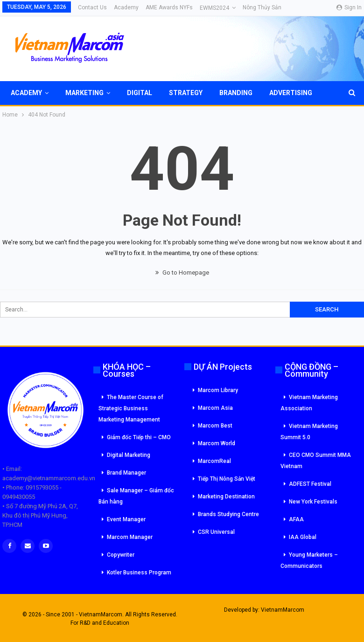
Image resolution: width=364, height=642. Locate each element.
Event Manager (126, 519)
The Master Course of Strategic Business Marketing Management (130, 408)
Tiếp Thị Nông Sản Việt (226, 479)
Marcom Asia (215, 408)
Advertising (290, 93)
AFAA (296, 519)
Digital (139, 93)
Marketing (84, 93)
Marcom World (216, 443)
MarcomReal (214, 461)
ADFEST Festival (310, 484)
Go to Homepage (182, 272)
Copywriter (120, 555)
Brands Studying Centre (228, 514)
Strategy (186, 93)
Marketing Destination (226, 496)
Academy (126, 7)
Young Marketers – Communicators (309, 560)
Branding (235, 93)
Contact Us (92, 7)
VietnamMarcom (282, 610)
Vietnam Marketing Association (309, 403)
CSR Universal (216, 532)
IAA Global (302, 537)
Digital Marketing (128, 455)
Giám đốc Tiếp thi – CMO (139, 437)
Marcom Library (218, 390)
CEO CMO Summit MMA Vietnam (315, 460)
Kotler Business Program (139, 572)
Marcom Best (215, 425)
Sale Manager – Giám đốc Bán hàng (136, 496)
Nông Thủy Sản (262, 7)
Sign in (349, 7)
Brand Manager (126, 472)
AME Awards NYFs (169, 7)
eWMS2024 (214, 8)
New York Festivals (313, 501)
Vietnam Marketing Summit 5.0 (309, 432)
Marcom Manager (130, 537)
